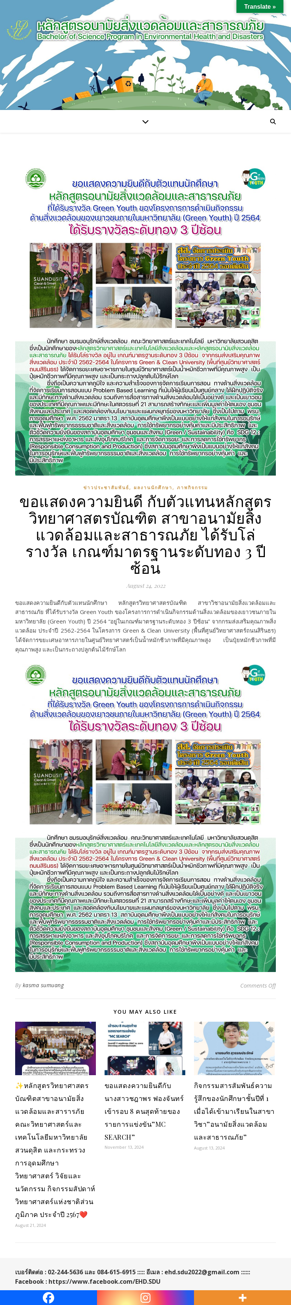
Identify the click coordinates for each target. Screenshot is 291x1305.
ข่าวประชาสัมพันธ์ (106, 487)
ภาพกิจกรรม (192, 487)
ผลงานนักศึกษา (153, 487)
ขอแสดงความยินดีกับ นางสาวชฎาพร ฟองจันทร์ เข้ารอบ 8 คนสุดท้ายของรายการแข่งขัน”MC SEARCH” (144, 1111)
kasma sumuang (43, 985)
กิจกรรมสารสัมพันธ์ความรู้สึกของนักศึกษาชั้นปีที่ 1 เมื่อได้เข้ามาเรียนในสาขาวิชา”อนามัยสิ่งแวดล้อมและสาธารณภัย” (234, 1111)
